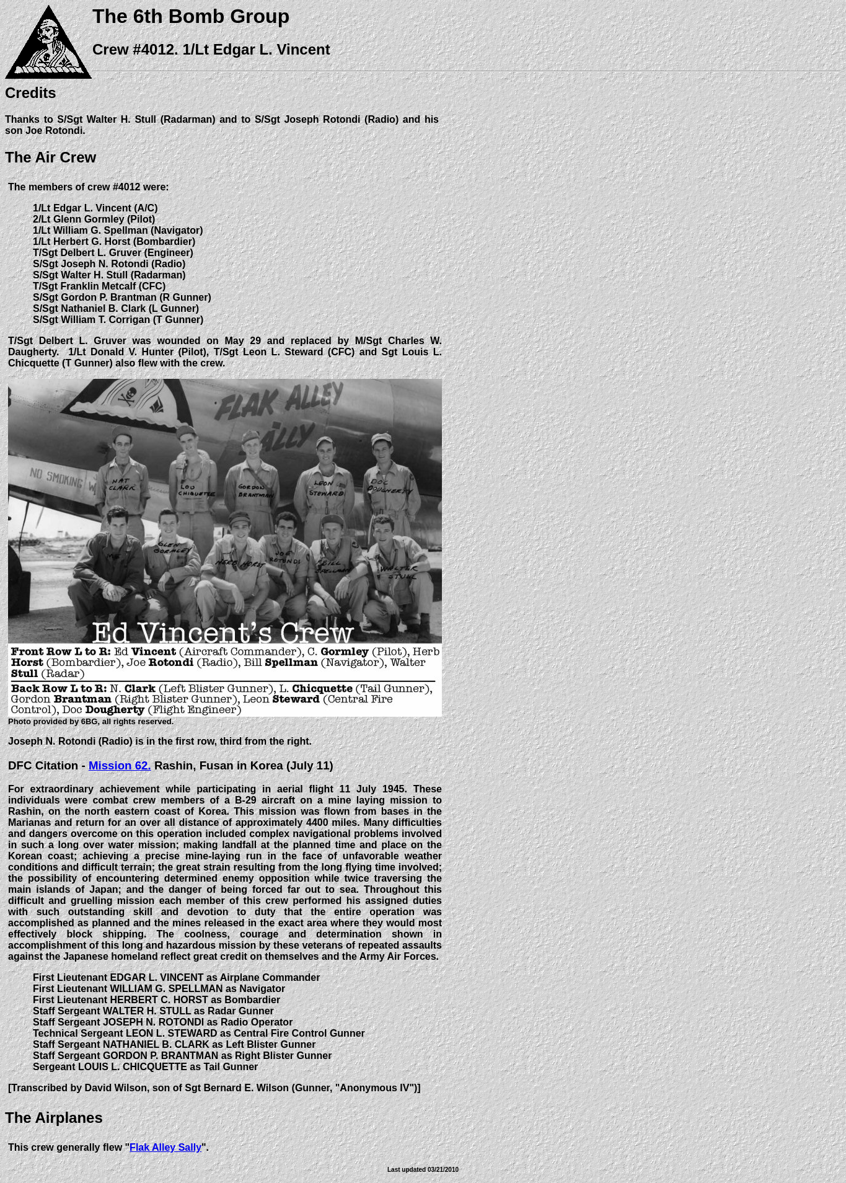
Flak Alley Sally (165, 1147)
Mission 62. (120, 765)
